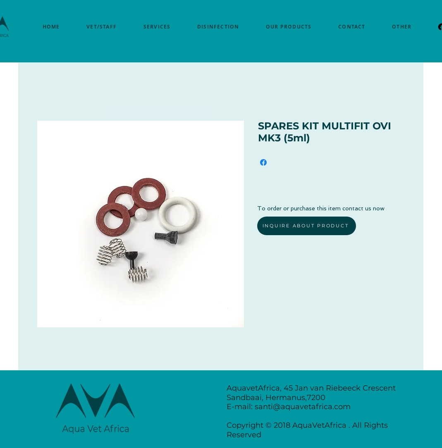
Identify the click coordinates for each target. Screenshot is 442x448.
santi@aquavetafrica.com (303, 406)
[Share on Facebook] (263, 162)
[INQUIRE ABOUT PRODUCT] (306, 226)
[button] (401, 26)
